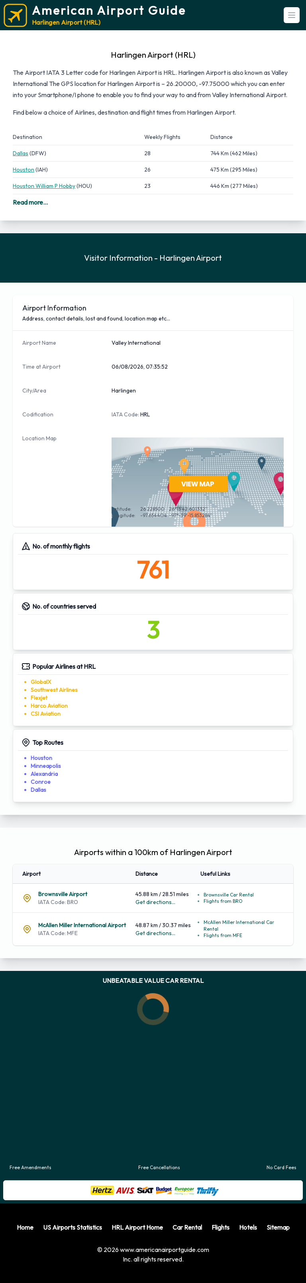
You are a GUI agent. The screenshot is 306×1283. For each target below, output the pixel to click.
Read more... (30, 202)
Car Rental (187, 1227)
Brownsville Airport (62, 894)
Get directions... (155, 902)
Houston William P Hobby (44, 185)
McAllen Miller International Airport (82, 925)
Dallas (20, 153)
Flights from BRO (223, 901)
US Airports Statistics (72, 1227)
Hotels (248, 1227)
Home (25, 1227)
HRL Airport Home (137, 1227)
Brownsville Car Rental (229, 895)
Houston (23, 169)
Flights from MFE (223, 935)
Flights (221, 1227)
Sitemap (278, 1227)
